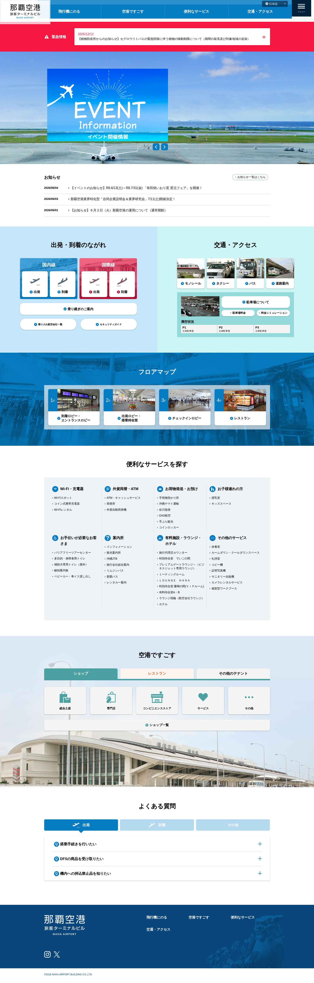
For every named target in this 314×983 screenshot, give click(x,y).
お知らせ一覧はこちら (250, 178)
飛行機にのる (81, 11)
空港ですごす (141, 11)
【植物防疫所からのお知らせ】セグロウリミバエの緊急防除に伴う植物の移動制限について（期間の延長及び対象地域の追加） (170, 40)
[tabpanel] (107, 106)
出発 (81, 826)
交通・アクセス (261, 11)
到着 (157, 826)
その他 (232, 826)
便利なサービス (201, 11)
